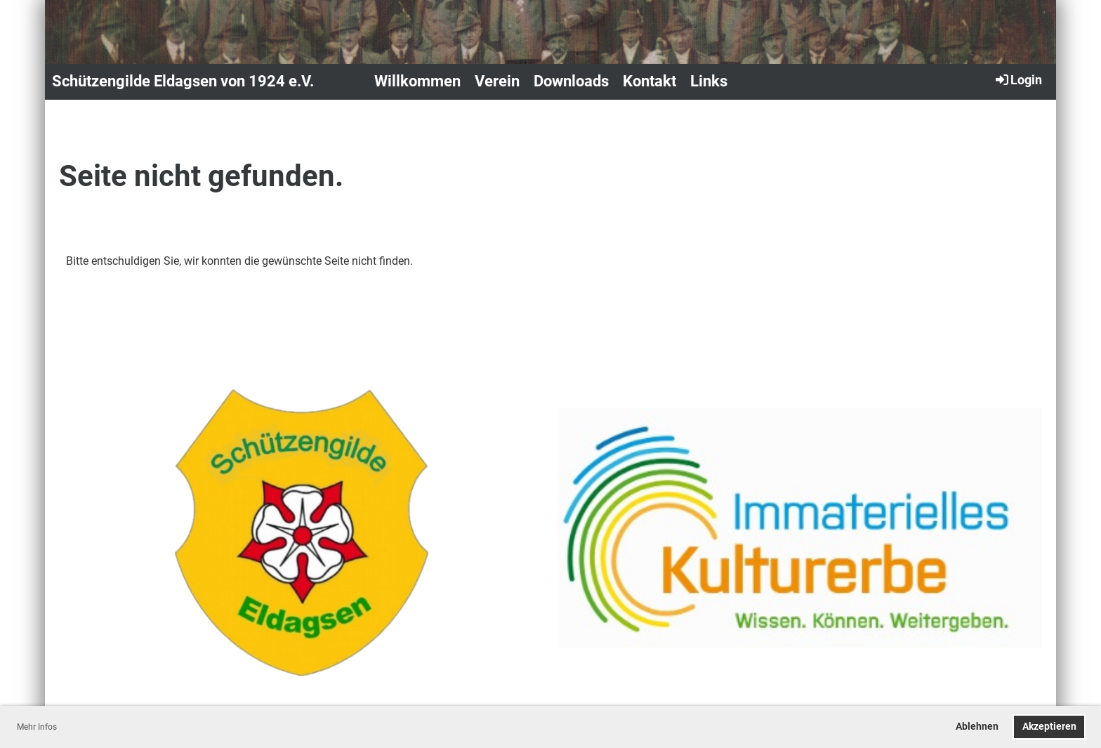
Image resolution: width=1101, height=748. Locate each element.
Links (708, 81)
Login (1018, 79)
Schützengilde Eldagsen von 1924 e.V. (183, 81)
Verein (497, 81)
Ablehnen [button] (977, 727)
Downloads (571, 81)
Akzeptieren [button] (1049, 727)
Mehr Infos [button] (37, 727)
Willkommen (417, 81)
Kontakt (649, 81)
